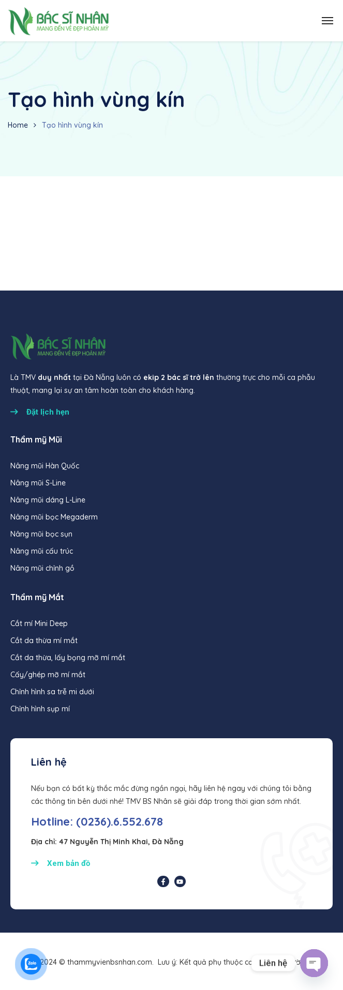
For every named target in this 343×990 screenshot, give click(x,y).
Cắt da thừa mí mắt (44, 640)
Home (18, 125)
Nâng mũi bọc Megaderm (54, 517)
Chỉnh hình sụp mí (40, 708)
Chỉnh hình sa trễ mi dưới (52, 691)
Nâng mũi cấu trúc (41, 551)
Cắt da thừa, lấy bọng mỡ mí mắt (67, 657)
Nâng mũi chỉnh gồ (42, 568)
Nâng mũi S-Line (38, 483)
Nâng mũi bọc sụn (41, 534)
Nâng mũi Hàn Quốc (44, 465)
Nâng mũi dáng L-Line (47, 500)
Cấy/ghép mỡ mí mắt (47, 674)
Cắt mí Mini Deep (39, 623)
